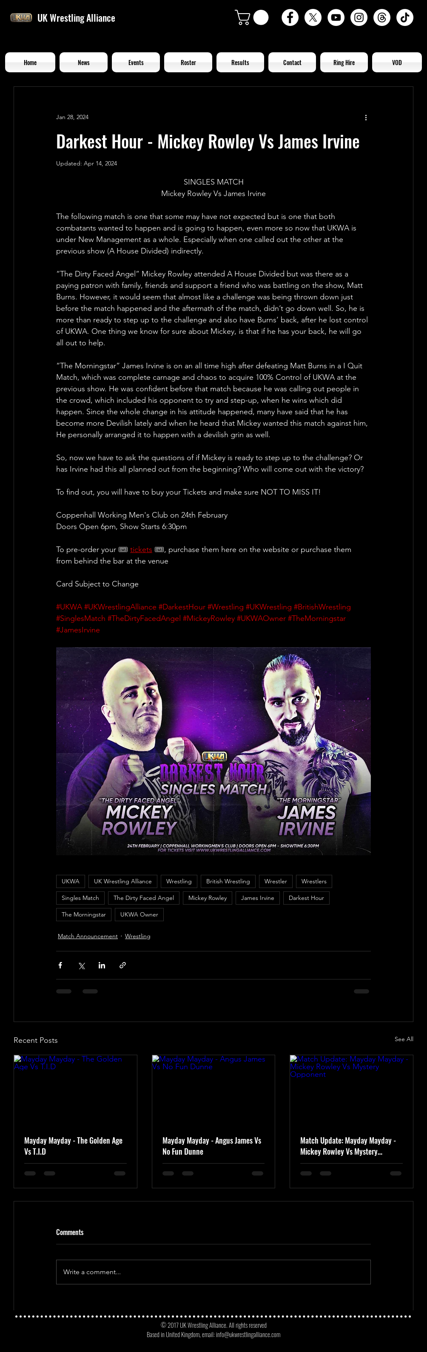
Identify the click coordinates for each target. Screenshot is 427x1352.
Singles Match (80, 898)
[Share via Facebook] (60, 965)
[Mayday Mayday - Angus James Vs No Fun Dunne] (213, 1089)
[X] (313, 17)
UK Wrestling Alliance (123, 881)
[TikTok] (404, 17)
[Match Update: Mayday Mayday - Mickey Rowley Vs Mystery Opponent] (351, 1089)
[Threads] (381, 17)
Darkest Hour (306, 898)
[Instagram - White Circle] (358, 17)
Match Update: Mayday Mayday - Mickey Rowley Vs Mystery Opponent (348, 1146)
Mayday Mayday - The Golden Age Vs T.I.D (73, 1146)
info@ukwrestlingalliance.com (248, 1334)
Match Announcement (88, 936)
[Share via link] (123, 965)
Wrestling (179, 881)
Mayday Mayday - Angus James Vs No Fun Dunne (211, 1146)
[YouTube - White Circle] (335, 17)
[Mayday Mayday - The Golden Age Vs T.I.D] (75, 1089)
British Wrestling (228, 881)
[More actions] (366, 117)
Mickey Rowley (207, 898)
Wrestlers (314, 881)
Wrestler (276, 881)
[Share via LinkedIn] (102, 965)
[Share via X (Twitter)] (81, 965)
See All (404, 1039)
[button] (253, 17)
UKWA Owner (139, 914)
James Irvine (257, 898)
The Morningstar (84, 914)
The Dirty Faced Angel (144, 898)
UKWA (71, 881)
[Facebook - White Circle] (290, 17)
